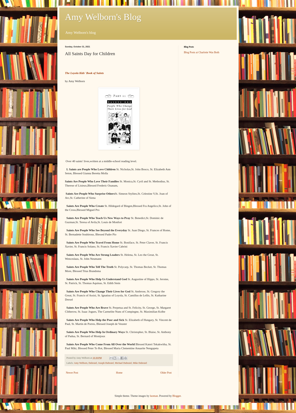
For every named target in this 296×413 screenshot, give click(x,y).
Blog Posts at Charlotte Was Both (201, 52)
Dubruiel (93, 363)
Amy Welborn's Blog (103, 17)
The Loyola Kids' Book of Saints (84, 73)
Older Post (166, 372)
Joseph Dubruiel (106, 363)
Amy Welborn (80, 363)
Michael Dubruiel (123, 363)
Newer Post (72, 372)
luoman (154, 396)
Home (119, 372)
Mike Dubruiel (140, 363)
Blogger (176, 396)
